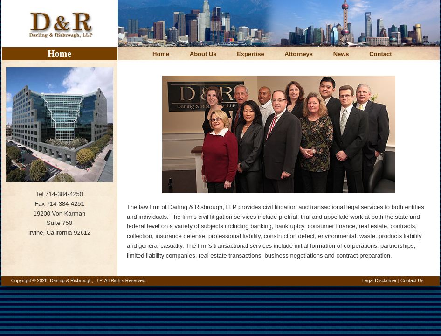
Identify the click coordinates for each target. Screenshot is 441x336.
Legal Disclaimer (379, 280)
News (341, 53)
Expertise (250, 53)
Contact (380, 53)
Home (160, 53)
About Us (203, 53)
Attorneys (298, 53)
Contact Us (411, 280)
